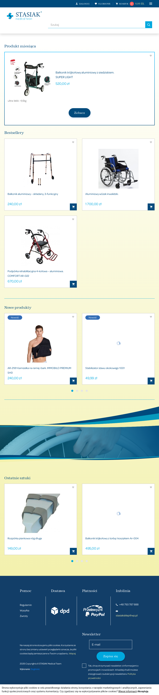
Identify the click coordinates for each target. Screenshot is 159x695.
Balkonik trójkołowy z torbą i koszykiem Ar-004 (112, 538)
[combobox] (96, 24)
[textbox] (96, 24)
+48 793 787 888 (127, 604)
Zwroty (24, 616)
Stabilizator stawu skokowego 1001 (105, 368)
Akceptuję (142, 691)
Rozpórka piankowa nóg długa (25, 538)
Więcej (72, 653)
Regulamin (26, 605)
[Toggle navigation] (148, 4)
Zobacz (79, 113)
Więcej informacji (127, 691)
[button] (72, 391)
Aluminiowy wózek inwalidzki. (101, 194)
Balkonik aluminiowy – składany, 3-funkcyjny (33, 194)
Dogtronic (35, 669)
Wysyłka (24, 610)
